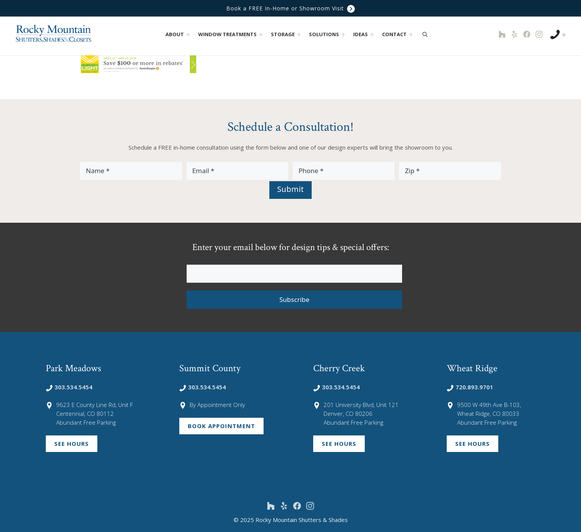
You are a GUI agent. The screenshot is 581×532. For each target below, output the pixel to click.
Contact (398, 34)
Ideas (364, 34)
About (178, 34)
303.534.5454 (69, 387)
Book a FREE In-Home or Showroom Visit (290, 8)
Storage (287, 34)
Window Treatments (231, 34)
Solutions (328, 34)
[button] (188, 34)
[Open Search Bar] (425, 34)
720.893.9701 (470, 387)
